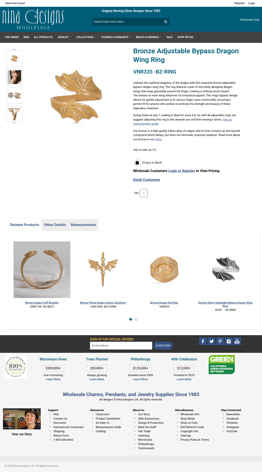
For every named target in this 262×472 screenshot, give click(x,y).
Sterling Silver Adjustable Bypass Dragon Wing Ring (164, 304)
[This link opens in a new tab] (222, 357)
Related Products (24, 225)
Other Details (55, 225)
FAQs (158, 139)
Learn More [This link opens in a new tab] (97, 379)
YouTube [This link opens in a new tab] (232, 431)
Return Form (61, 435)
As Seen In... (103, 422)
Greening (143, 435)
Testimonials (146, 448)
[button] (131, 319)
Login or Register (181, 171)
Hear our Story (22, 434)
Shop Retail (188, 418)
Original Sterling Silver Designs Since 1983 (131, 11)
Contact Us (60, 418)
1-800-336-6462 (63, 439)
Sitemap (186, 435)
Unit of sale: (141, 149)
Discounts (59, 422)
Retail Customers (146, 180)
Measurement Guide (108, 427)
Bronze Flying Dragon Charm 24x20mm (42, 302)
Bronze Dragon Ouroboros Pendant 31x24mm (225, 302)
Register (240, 3)
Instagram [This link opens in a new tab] (233, 427)
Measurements (83, 225)
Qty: (136, 192)
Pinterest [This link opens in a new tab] (232, 422)
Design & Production (151, 422)
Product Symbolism (108, 418)
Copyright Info (189, 431)
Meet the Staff (147, 427)
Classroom (103, 414)
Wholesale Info (190, 414)
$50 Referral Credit (192, 427)
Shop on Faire (189, 422)
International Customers (68, 427)
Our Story (144, 414)
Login (251, 3)
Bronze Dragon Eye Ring (103, 302)
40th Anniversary (148, 418)
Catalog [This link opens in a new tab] (101, 431)
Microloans (145, 439)
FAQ (55, 414)
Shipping (58, 431)
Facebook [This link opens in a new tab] (233, 418)
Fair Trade (144, 431)
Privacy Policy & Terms (195, 439)
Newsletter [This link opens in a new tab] (233, 414)
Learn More (53, 379)
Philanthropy (146, 444)
